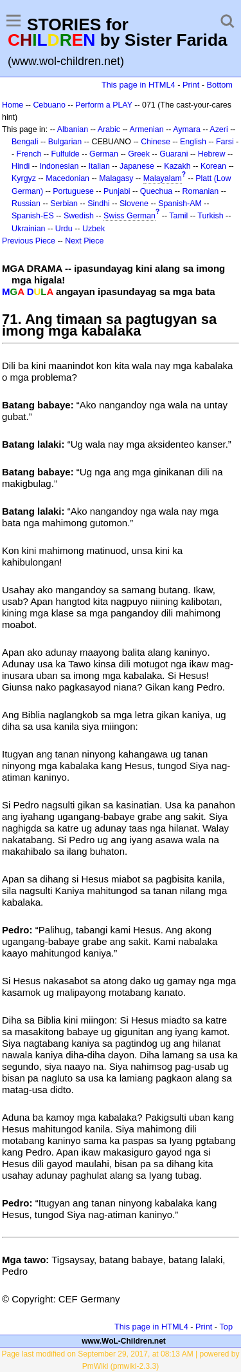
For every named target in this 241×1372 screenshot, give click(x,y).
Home (12, 105)
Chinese (155, 141)
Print (191, 85)
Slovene (134, 203)
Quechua (156, 191)
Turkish (210, 215)
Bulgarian (65, 141)
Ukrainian (29, 228)
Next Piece (84, 240)
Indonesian (59, 166)
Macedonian (67, 178)
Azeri (219, 129)
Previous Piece (28, 240)
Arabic (109, 129)
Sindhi (98, 203)
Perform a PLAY (103, 105)
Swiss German (129, 215)
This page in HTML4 (138, 85)
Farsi (225, 141)
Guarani (173, 153)
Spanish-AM (180, 203)
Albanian (72, 129)
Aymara (187, 129)
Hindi (21, 166)
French (29, 153)
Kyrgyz (24, 178)
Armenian (146, 129)
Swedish (79, 215)
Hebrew (212, 153)
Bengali (25, 141)
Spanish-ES (33, 215)
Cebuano (49, 105)
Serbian (64, 203)
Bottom (220, 85)
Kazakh (177, 166)
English (193, 141)
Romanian (201, 191)
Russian (26, 203)
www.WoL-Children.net (124, 1341)
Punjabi (116, 191)
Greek (139, 153)
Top (226, 1326)
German (103, 153)
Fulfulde (65, 153)
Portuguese (73, 191)
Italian (99, 166)
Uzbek (93, 228)
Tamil (178, 215)
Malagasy (116, 178)
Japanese (137, 166)
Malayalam (162, 178)
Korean (213, 166)
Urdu (64, 228)
